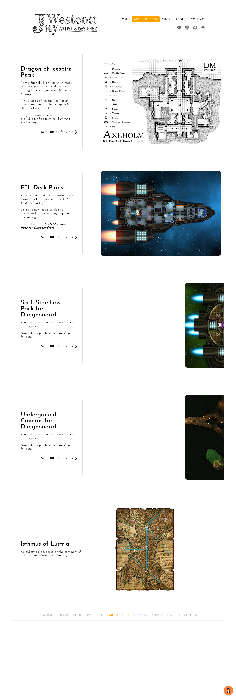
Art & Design (111, 24)
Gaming (140, 615)
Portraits (47, 615)
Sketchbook (187, 615)
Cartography (118, 615)
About (146, 24)
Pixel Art (94, 615)
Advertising (162, 615)
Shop (131, 24)
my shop (64, 333)
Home (90, 24)
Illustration (71, 615)
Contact (164, 24)
